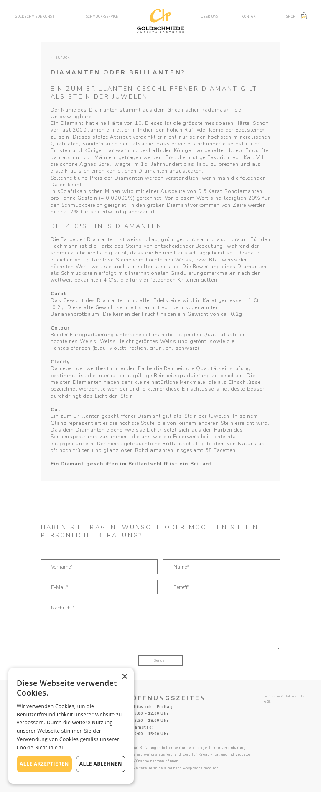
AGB (267, 702)
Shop (291, 16)
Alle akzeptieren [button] (44, 763)
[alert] (71, 726)
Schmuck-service (102, 16)
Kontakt (250, 16)
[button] (38, 17)
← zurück (60, 58)
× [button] (124, 677)
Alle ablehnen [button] (100, 763)
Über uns (209, 16)
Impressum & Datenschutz (284, 696)
